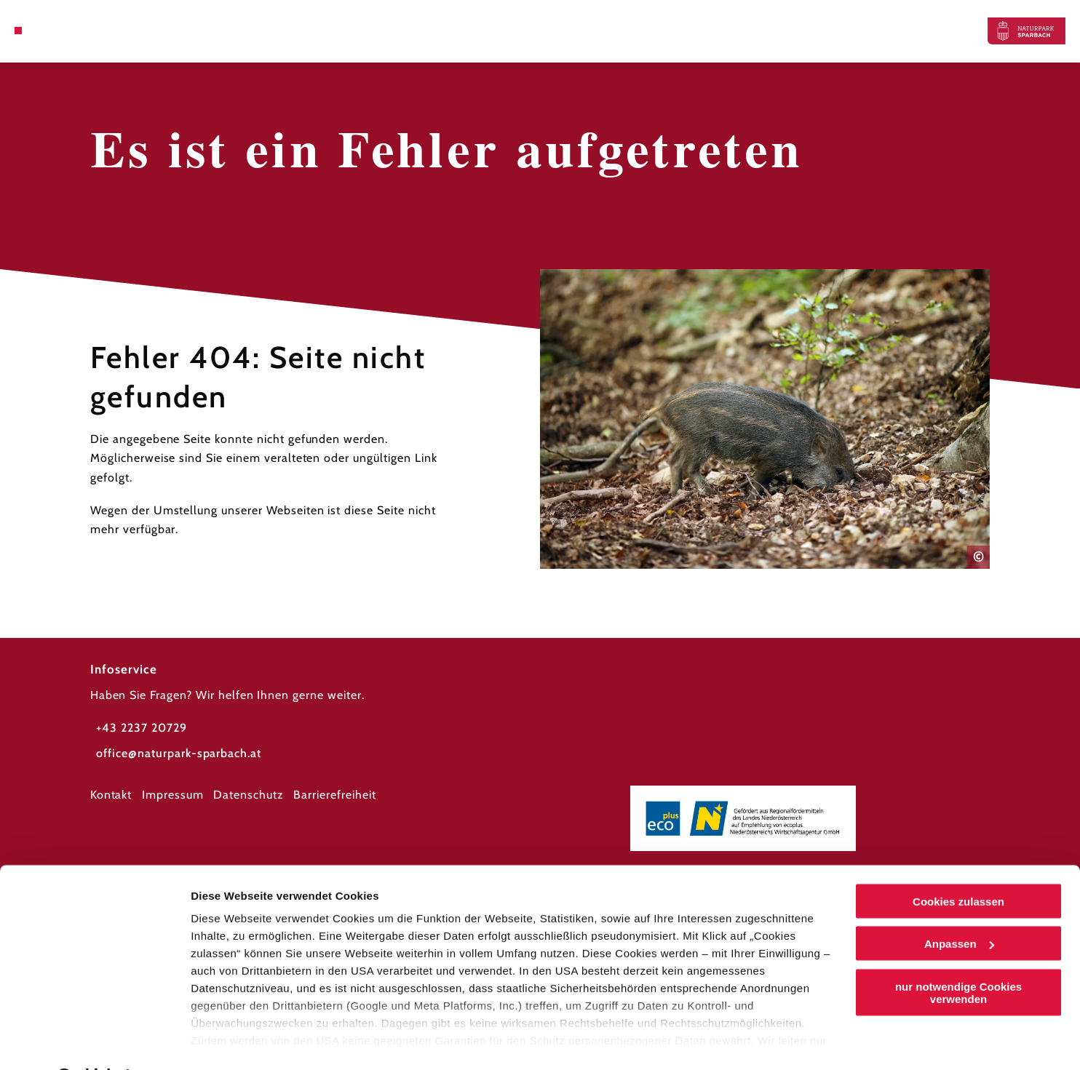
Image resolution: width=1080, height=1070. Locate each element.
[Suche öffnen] (53, 30)
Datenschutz (248, 795)
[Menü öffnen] (18, 30)
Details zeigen (227, 1041)
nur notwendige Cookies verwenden (958, 955)
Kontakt (111, 795)
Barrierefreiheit (334, 795)
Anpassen (959, 907)
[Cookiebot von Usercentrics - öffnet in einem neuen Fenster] (94, 1042)
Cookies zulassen (958, 864)
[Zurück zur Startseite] (1026, 31)
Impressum (173, 795)
